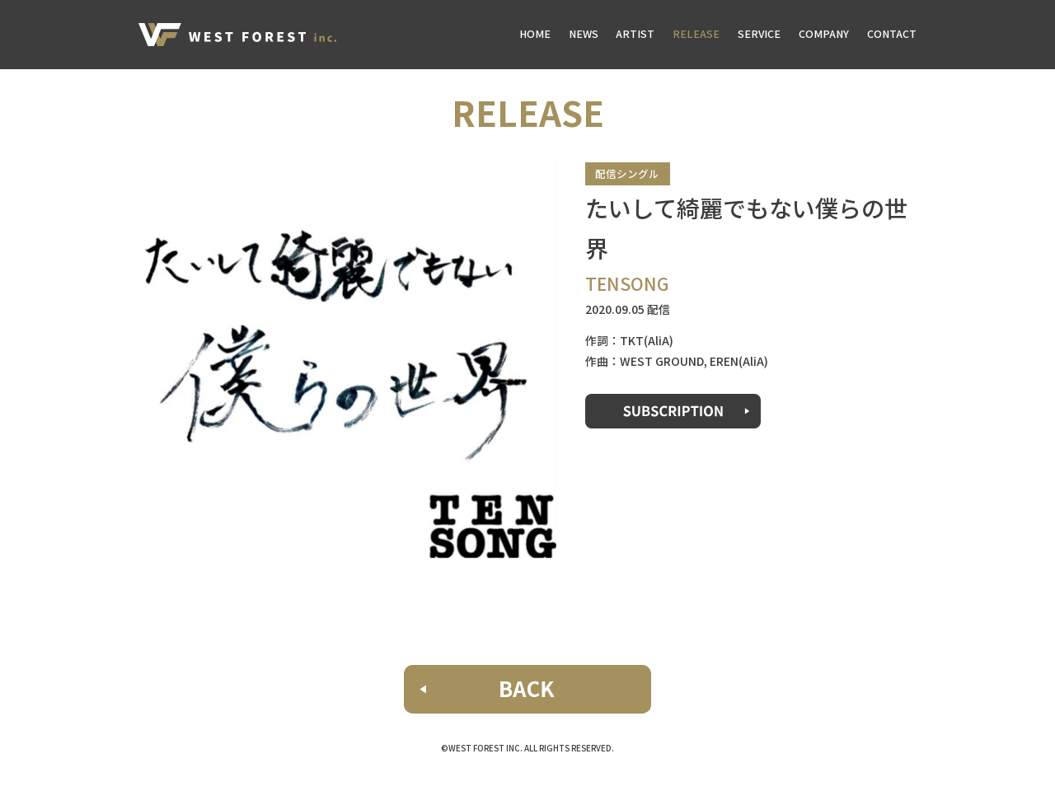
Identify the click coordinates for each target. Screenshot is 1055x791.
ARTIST (635, 33)
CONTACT (892, 33)
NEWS (583, 33)
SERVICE (759, 33)
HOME (535, 33)
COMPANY (824, 33)
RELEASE (696, 33)
